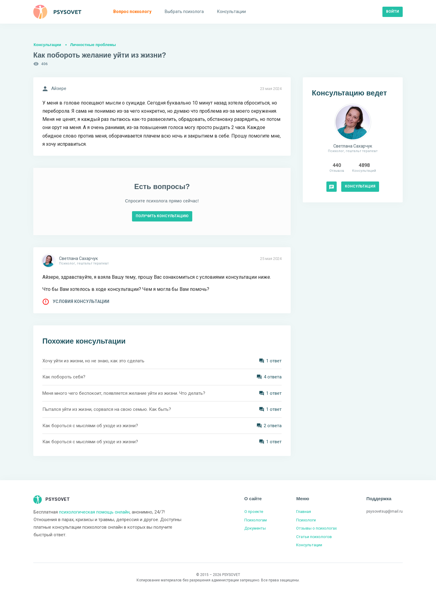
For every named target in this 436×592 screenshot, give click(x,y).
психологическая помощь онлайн (94, 512)
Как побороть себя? (63, 377)
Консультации (47, 44)
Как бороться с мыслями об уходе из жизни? (90, 425)
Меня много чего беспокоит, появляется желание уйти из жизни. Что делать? (123, 393)
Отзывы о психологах (316, 528)
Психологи (306, 520)
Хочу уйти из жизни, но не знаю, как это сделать (93, 361)
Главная (303, 511)
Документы (255, 528)
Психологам (255, 520)
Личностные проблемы (93, 44)
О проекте (253, 511)
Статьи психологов (314, 536)
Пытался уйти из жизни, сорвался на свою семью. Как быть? (106, 409)
